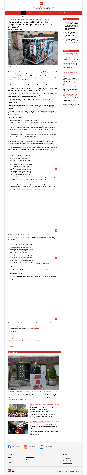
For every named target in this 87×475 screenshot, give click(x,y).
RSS (63, 471)
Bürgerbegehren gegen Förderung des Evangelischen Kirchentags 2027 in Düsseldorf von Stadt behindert (32, 338)
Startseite (9, 16)
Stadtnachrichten (41, 13)
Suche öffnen (64, 13)
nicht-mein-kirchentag (34, 328)
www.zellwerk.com (67, 463)
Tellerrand (58, 13)
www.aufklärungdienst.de (16, 326)
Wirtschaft (31, 13)
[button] (10, 84)
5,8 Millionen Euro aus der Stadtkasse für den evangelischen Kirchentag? (24, 340)
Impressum (77, 471)
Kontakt (66, 471)
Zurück (11, 346)
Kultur (50, 13)
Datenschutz (71, 471)
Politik (23, 13)
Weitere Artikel (14, 352)
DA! (9, 266)
